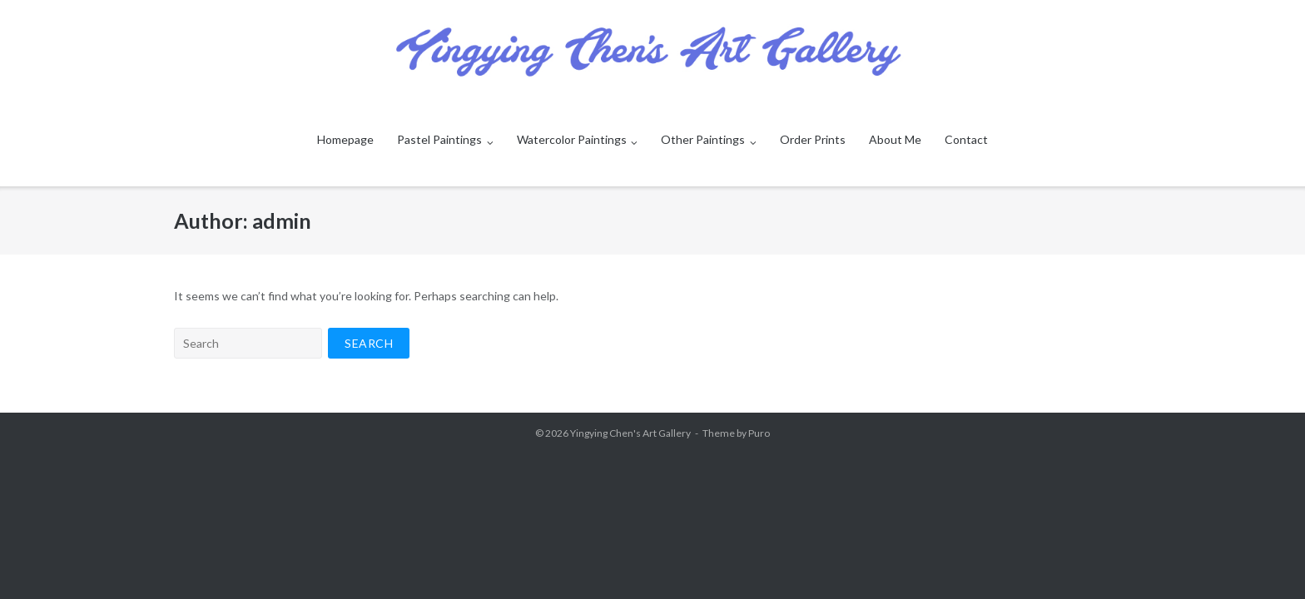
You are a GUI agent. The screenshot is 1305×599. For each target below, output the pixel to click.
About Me (895, 139)
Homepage (345, 139)
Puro (759, 433)
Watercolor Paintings (572, 139)
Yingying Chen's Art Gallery (630, 433)
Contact (966, 139)
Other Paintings (703, 139)
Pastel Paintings (439, 139)
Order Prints (813, 139)
